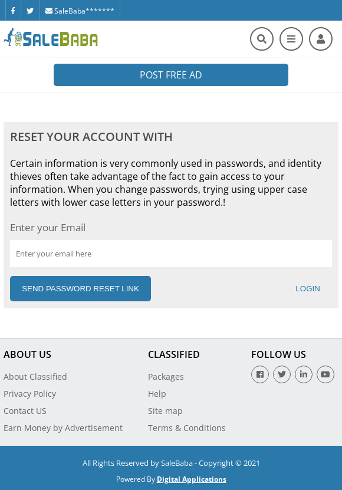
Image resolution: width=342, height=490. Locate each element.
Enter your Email (48, 227)
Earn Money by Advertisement (63, 427)
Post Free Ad (171, 74)
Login (307, 288)
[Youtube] (325, 374)
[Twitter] (30, 10)
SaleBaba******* (79, 11)
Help (157, 393)
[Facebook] (13, 10)
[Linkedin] (304, 374)
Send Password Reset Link (80, 288)
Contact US (25, 410)
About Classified (35, 376)
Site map (165, 410)
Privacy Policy (30, 393)
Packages (166, 376)
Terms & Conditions (187, 427)
